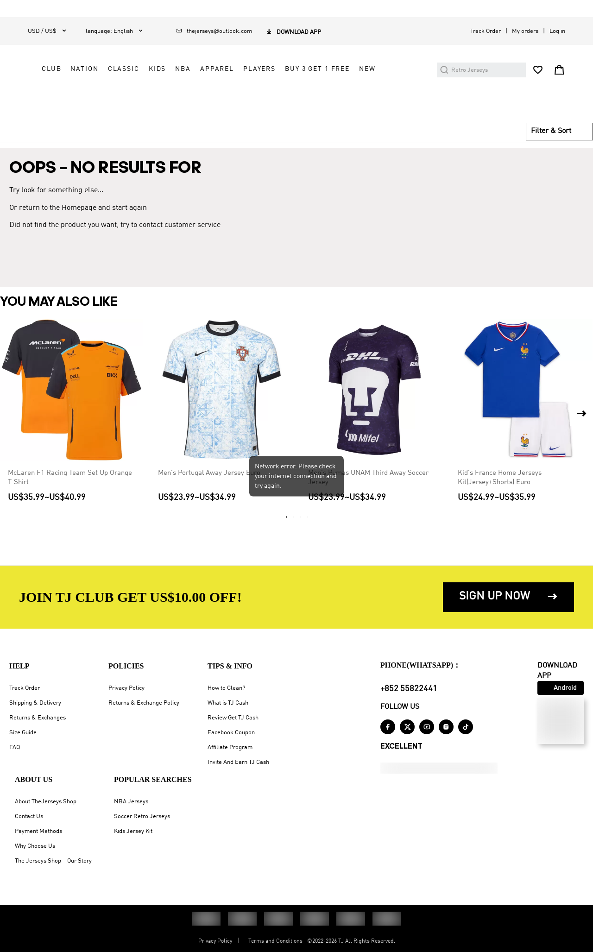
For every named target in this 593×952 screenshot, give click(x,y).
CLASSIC (303, 73)
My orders (525, 31)
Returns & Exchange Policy (143, 703)
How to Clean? (226, 688)
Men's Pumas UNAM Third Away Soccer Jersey (368, 494)
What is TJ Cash (228, 703)
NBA (363, 73)
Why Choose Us (35, 846)
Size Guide (23, 733)
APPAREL (397, 73)
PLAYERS (237, 94)
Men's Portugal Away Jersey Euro (209, 490)
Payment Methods (38, 831)
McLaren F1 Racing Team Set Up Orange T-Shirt (70, 494)
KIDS (337, 73)
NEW (345, 94)
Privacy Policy (126, 688)
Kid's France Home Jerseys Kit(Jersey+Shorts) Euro (500, 494)
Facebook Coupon (231, 733)
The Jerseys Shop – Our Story (53, 861)
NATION (264, 73)
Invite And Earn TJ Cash (238, 762)
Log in (557, 31)
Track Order (485, 31)
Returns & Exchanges (37, 718)
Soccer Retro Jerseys (142, 816)
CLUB (231, 73)
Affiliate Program (230, 747)
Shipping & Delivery (35, 703)
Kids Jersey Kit (133, 831)
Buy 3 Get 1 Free (295, 94)
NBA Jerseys (131, 802)
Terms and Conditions (275, 941)
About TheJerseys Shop (45, 802)
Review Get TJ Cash (233, 718)
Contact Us (29, 816)
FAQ (14, 747)
